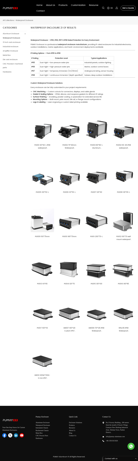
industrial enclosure (10, 46)
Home (39, 5)
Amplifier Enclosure (10, 51)
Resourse (93, 5)
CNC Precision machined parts (13, 66)
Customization (78, 5)
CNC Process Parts (42, 436)
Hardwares (7, 72)
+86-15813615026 (112, 441)
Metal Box (7, 55)
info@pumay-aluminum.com (115, 436)
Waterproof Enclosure (24, 20)
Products (63, 5)
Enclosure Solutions (75, 422)
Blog (70, 433)
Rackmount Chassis (42, 430)
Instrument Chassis (42, 428)
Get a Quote (128, 8)
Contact (40, 11)
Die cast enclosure (10, 59)
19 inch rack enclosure (11, 42)
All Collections (8, 20)
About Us (50, 5)
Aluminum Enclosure (11, 33)
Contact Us (72, 436)
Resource (72, 428)
